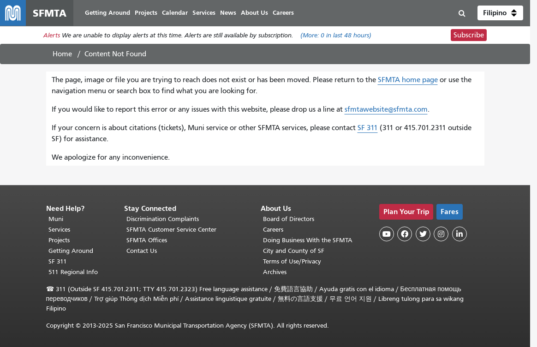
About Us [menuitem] (254, 13)
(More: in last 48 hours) (335, 35)
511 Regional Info (73, 272)
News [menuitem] (228, 13)
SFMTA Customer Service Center (171, 229)
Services (59, 229)
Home (62, 54)
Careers (273, 229)
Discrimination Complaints (162, 219)
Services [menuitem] (203, 13)
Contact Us (141, 251)
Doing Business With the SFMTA (307, 240)
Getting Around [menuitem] (107, 13)
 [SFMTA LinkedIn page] (459, 234)
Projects (59, 240)
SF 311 (368, 128)
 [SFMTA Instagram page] (441, 234)
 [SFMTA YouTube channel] (386, 234)
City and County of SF (293, 251)
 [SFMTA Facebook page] (404, 234)
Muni (55, 219)
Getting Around (70, 251)
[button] (500, 13)
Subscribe (468, 35)
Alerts (51, 35)
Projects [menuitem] (146, 13)
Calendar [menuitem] (175, 13)
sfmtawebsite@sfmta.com (386, 109)
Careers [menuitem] (283, 13)
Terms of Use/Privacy (292, 261)
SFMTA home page (408, 80)
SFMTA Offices (146, 240)
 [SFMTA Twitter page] (423, 234)
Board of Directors (288, 219)
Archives (274, 272)
